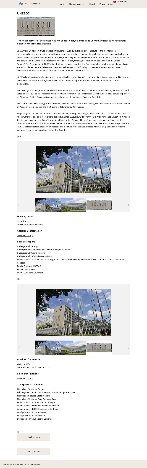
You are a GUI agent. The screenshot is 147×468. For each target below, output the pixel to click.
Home (61, 4)
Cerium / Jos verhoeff (32, 464)
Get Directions (33, 451)
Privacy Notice (106, 4)
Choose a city (76, 4)
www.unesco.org (25, 235)
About (92, 4)
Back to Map (33, 437)
